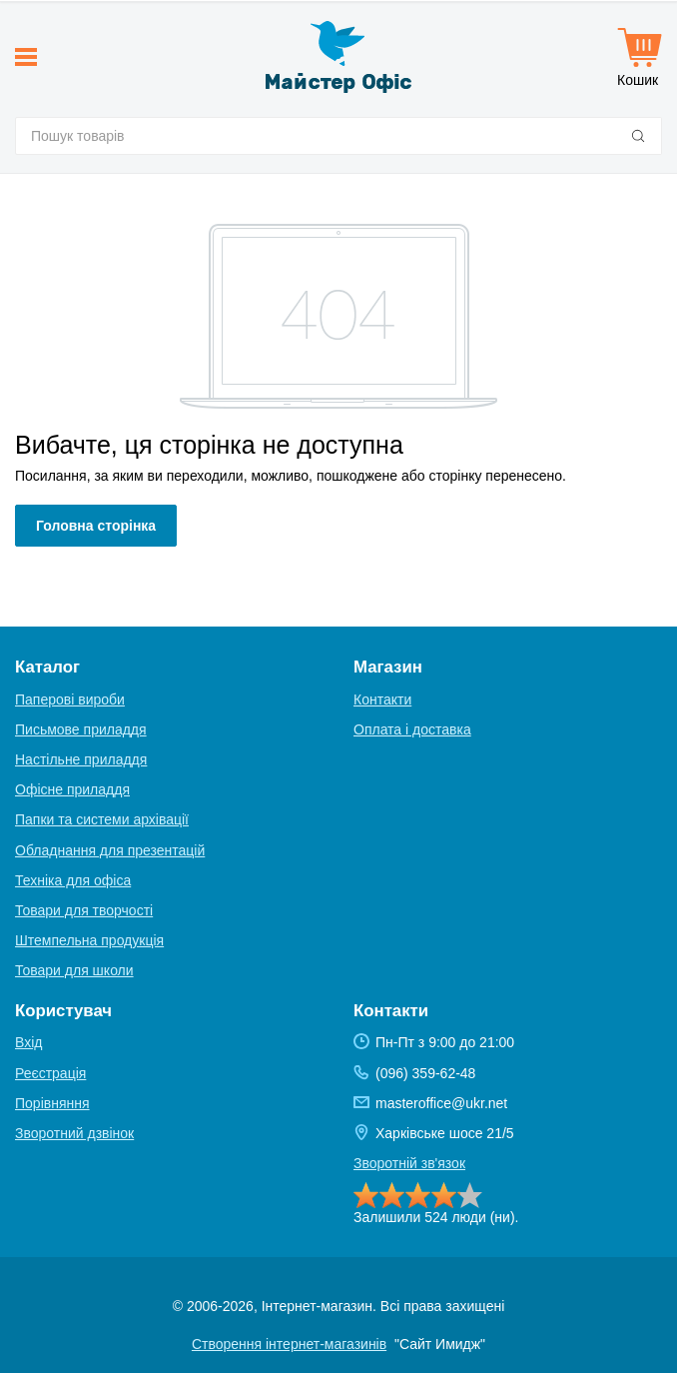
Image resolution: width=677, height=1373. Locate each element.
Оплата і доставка (412, 729)
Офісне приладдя (72, 789)
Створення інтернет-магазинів (289, 1344)
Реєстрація (50, 1073)
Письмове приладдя (81, 729)
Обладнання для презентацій (110, 850)
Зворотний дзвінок (74, 1133)
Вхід (28, 1042)
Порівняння (52, 1103)
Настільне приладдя (81, 759)
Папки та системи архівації (102, 819)
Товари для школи (74, 970)
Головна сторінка (96, 526)
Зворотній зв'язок (409, 1163)
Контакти (382, 699)
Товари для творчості (84, 910)
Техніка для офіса (73, 880)
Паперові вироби (70, 699)
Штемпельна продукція (89, 940)
